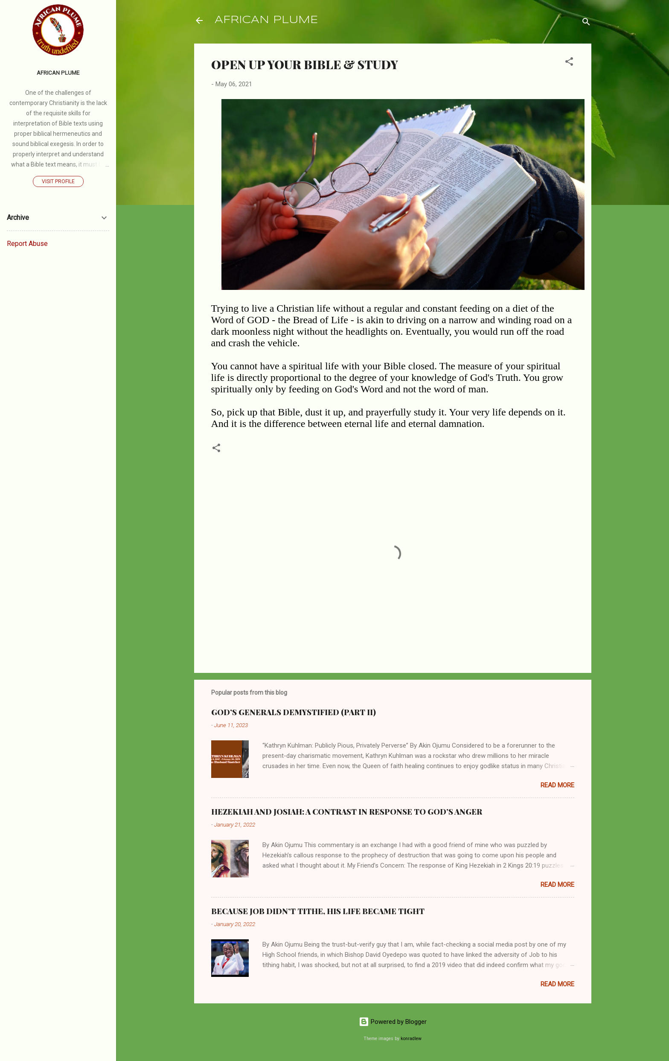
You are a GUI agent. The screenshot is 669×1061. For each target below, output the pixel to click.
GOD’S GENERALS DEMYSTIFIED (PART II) (293, 712)
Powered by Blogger (393, 1022)
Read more (557, 785)
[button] (569, 63)
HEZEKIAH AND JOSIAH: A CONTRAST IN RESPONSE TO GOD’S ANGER (346, 812)
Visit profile (58, 181)
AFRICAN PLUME (266, 20)
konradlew (411, 1038)
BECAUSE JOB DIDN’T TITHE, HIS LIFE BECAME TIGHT (318, 911)
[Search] (586, 23)
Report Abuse (27, 244)
